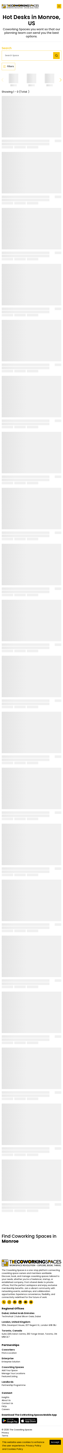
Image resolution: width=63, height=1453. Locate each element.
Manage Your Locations (13, 1373)
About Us (6, 1400)
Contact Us (7, 1403)
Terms (5, 1435)
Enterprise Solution (11, 1361)
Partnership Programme (14, 1385)
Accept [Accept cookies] (55, 1442)
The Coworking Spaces (20, 1429)
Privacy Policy (33, 1445)
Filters (8, 66)
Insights (5, 1397)
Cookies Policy (15, 1449)
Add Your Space (10, 1370)
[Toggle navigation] (59, 6)
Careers (6, 1409)
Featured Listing (9, 1376)
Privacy (5, 1432)
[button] (28, 55)
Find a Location (9, 1352)
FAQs (4, 1406)
